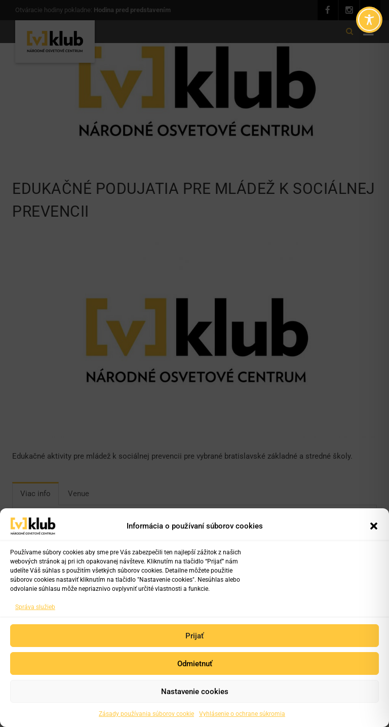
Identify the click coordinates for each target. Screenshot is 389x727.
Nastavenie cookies (194, 691)
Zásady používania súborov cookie (146, 713)
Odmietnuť (194, 663)
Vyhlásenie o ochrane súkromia (242, 713)
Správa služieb (35, 607)
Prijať (194, 635)
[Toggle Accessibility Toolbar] (369, 20)
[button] (374, 526)
